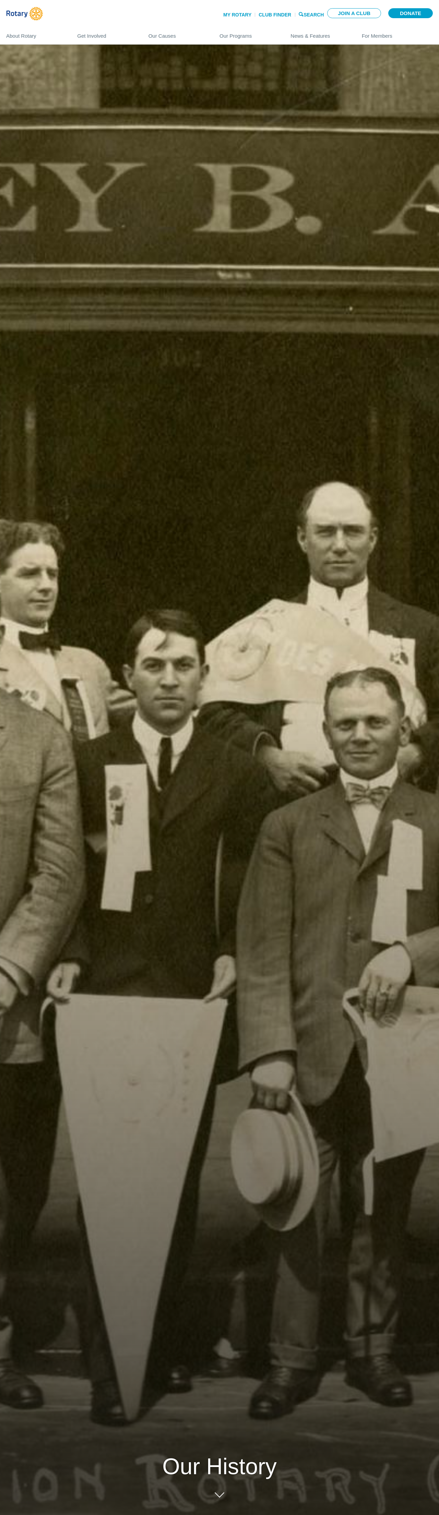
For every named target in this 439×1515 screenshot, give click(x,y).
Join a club (354, 13)
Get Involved (105, 33)
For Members (397, 33)
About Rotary (34, 33)
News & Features (319, 33)
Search (314, 14)
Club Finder (275, 14)
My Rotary (237, 14)
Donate (410, 13)
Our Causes (177, 33)
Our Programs (248, 33)
